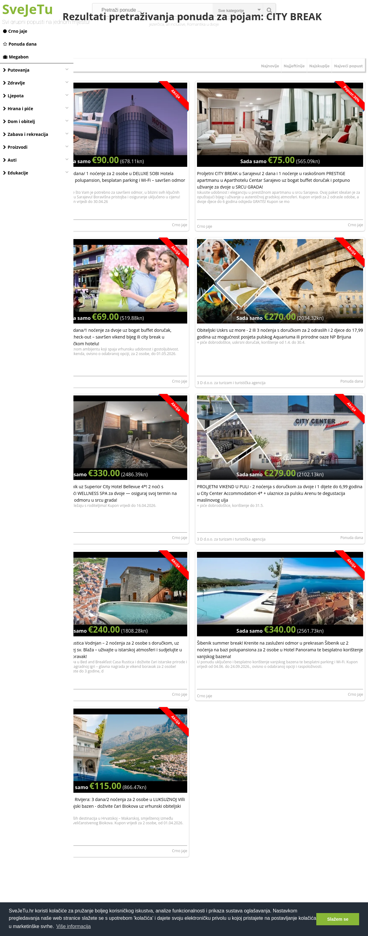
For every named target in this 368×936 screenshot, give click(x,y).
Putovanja (16, 70)
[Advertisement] (220, 848)
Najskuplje (319, 85)
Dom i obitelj (19, 121)
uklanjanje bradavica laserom (211, 19)
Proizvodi (15, 147)
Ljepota (13, 96)
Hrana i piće (18, 108)
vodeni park (137, 19)
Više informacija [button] (73, 926)
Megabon (16, 57)
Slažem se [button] (337, 919)
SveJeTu (27, 9)
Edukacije (15, 173)
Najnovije (270, 85)
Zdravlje (14, 83)
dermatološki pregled (167, 19)
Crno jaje (15, 31)
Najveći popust (348, 85)
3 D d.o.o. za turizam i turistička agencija (259, 372)
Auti (10, 160)
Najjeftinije (294, 85)
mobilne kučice (251, 19)
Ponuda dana (20, 44)
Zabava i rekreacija (25, 134)
